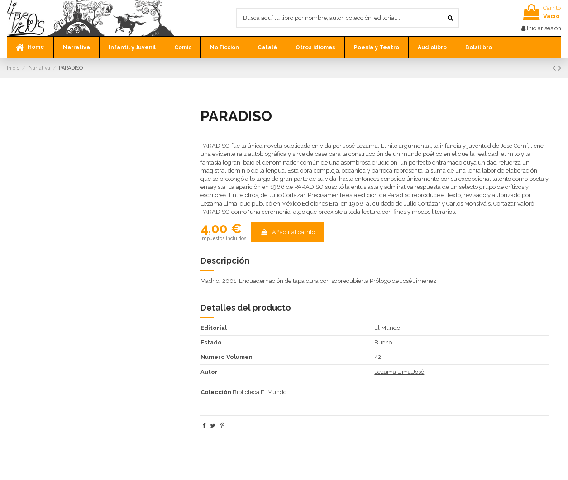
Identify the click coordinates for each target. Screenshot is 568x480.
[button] (76, 47)
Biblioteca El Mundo (259, 392)
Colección (215, 392)
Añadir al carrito (287, 232)
